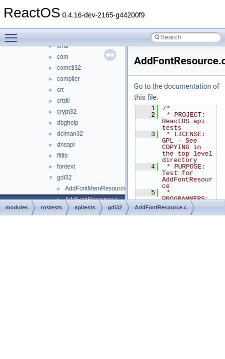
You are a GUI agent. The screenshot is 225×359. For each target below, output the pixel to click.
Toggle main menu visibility (13, 33)
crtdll (63, 100)
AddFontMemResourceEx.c (101, 188)
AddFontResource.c (160, 207)
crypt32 (66, 111)
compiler (68, 78)
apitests (85, 207)
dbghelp (67, 122)
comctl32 (69, 67)
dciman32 (70, 133)
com (62, 56)
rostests (51, 207)
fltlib (62, 155)
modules (17, 207)
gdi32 (64, 177)
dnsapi (65, 144)
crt (60, 89)
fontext (66, 166)
